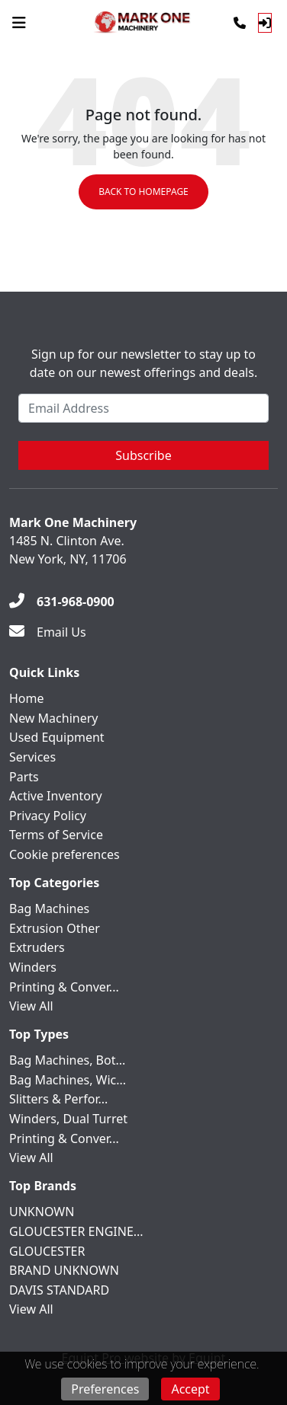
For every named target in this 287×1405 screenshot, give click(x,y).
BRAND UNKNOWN (64, 1270)
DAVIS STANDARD (59, 1290)
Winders (32, 967)
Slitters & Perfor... (58, 1098)
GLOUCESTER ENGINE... (76, 1231)
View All (31, 1006)
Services (32, 757)
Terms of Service (56, 834)
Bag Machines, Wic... (67, 1079)
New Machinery (53, 718)
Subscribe (143, 455)
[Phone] (240, 23)
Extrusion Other (54, 928)
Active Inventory (55, 795)
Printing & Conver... (64, 987)
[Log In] (265, 23)
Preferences (105, 1389)
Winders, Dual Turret (68, 1118)
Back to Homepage (143, 191)
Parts (24, 776)
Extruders (37, 947)
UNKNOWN (41, 1211)
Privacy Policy (47, 815)
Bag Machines (49, 908)
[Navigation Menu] (19, 23)
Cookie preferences (64, 854)
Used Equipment (57, 737)
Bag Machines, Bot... (67, 1060)
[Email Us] (47, 632)
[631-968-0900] (61, 601)
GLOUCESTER (47, 1251)
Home (26, 698)
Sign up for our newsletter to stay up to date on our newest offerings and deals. (143, 363)
